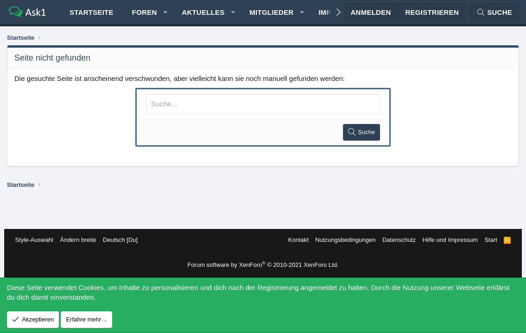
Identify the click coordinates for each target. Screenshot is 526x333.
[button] (165, 14)
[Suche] (494, 14)
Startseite (92, 14)
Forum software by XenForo (262, 264)
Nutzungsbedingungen (342, 239)
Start (488, 239)
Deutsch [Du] (123, 239)
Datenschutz (396, 239)
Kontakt (295, 239)
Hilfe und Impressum (447, 239)
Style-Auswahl (37, 239)
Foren (144, 14)
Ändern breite (81, 239)
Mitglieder (271, 14)
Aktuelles (203, 14)
